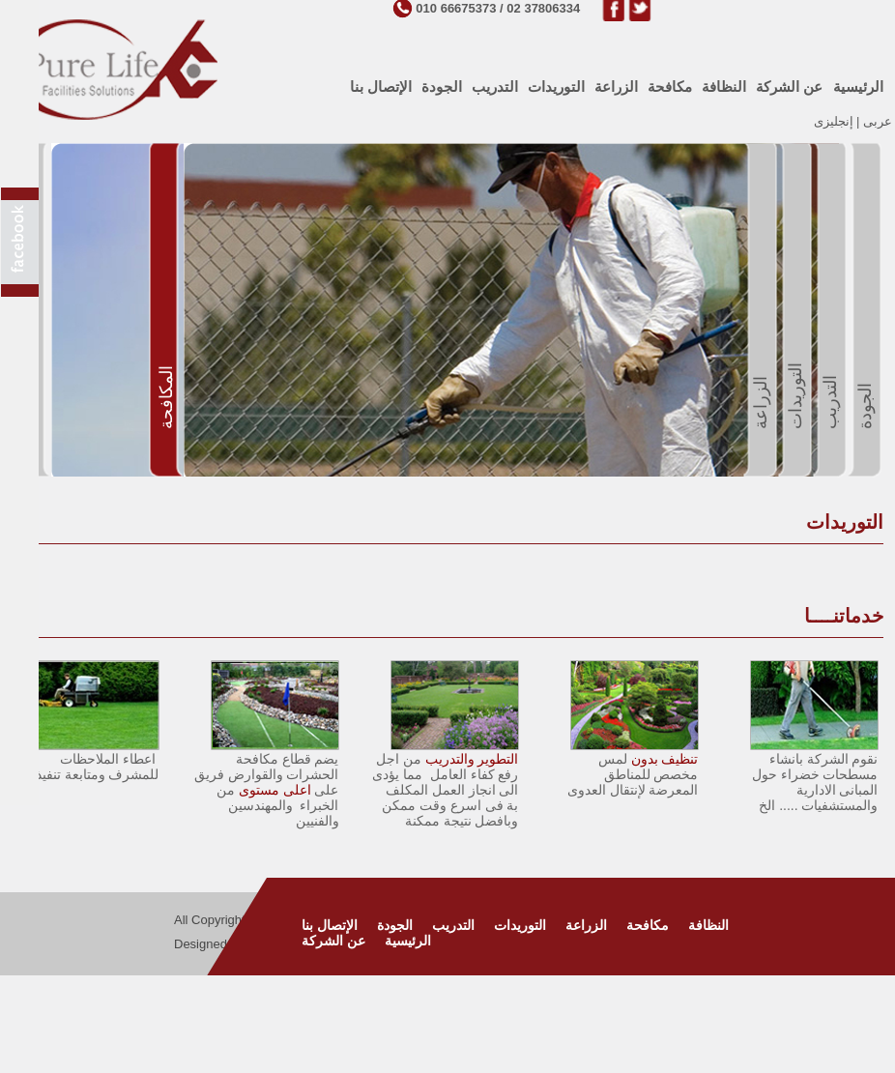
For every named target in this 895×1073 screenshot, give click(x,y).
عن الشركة (333, 940)
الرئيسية (408, 940)
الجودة (395, 925)
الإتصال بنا (330, 925)
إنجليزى (833, 121)
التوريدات (520, 925)
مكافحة (647, 925)
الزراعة (586, 925)
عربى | (873, 121)
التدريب (453, 925)
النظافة (708, 925)
